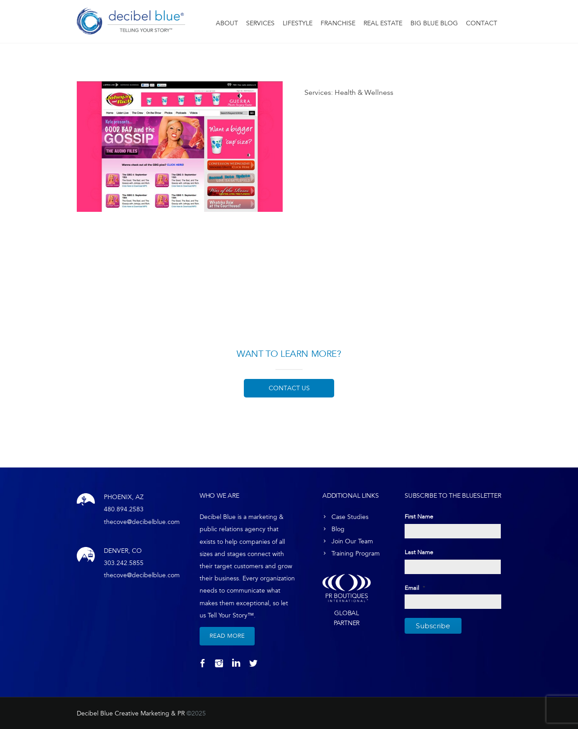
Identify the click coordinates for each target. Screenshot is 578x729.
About (227, 23)
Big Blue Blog (434, 23)
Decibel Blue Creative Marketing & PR (131, 713)
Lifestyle (297, 23)
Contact (481, 23)
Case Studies (349, 517)
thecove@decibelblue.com (142, 522)
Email (415, 588)
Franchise (338, 23)
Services (260, 23)
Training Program (355, 553)
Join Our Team (352, 541)
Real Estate (383, 23)
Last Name (419, 552)
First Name (419, 516)
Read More (227, 636)
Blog (338, 529)
